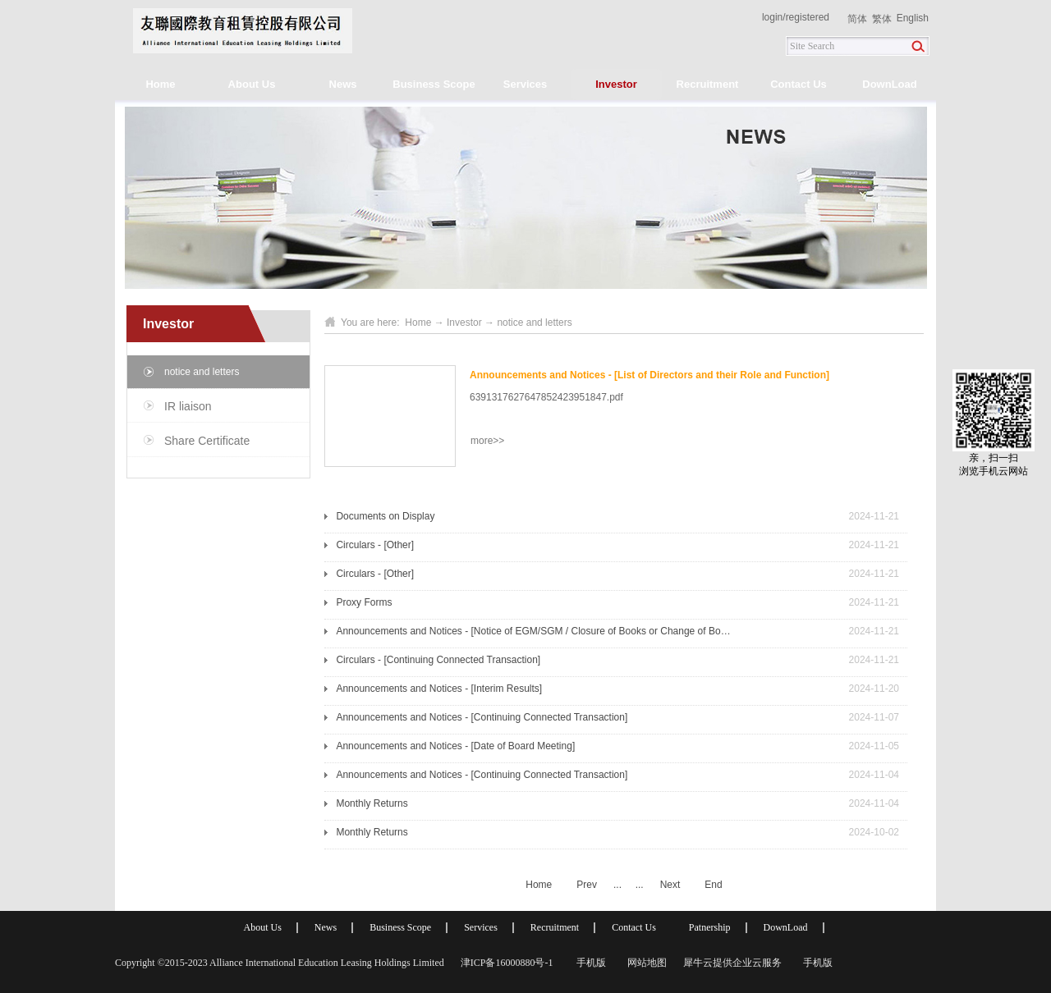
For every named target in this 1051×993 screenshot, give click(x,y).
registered (807, 17)
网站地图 (644, 962)
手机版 (588, 962)
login (772, 17)
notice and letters (534, 322)
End (713, 884)
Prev (586, 884)
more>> (487, 440)
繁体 (882, 19)
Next (670, 884)
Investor (464, 322)
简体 (857, 19)
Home (160, 84)
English (913, 18)
